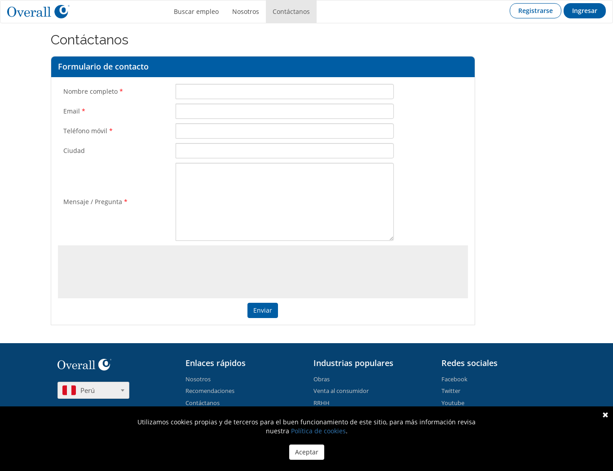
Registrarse (535, 10)
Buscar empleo (196, 11)
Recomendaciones (209, 391)
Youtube (452, 403)
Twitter (450, 391)
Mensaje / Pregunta (95, 201)
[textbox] (93, 390)
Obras (321, 379)
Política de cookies (318, 431)
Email (74, 111)
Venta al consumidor (341, 391)
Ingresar (584, 10)
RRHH (321, 403)
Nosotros (245, 11)
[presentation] (263, 269)
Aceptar (306, 452)
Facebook (454, 379)
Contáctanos (291, 11)
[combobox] (93, 390)
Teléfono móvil (88, 130)
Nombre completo (93, 91)
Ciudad (74, 150)
